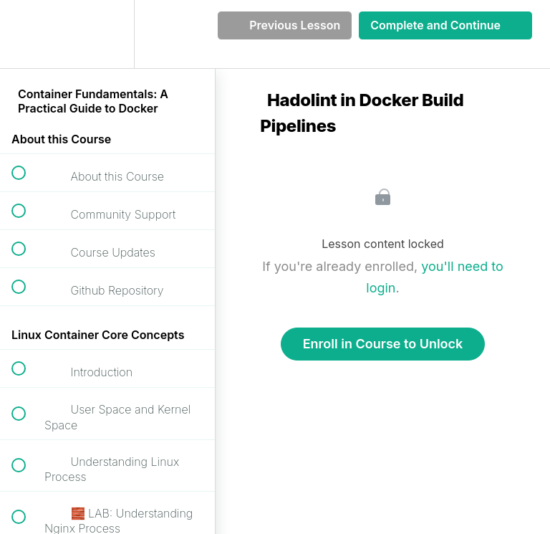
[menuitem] (107, 34)
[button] (26, 34)
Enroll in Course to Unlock (383, 343)
